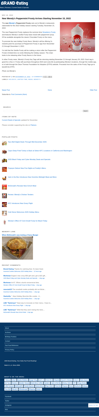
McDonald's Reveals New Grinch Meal (22, 186)
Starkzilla (7, 296)
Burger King (33, 380)
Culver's (76, 380)
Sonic (71, 386)
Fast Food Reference (11, 345)
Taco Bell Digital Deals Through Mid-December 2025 (27, 142)
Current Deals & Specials (20, 7)
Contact (7, 341)
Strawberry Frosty (48, 32)
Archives (8, 332)
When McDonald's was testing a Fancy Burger (20, 235)
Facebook (8, 396)
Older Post (93, 90)
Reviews (8, 7)
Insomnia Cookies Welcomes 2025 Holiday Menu (18, 271)
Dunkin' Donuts (24, 383)
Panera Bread (39, 386)
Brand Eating (8, 269)
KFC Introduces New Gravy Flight (20, 203)
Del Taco (7, 383)
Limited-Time (22, 79)
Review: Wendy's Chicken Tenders (20, 195)
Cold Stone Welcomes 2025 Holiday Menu (23, 212)
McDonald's (19, 386)
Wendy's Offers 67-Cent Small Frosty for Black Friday (27, 221)
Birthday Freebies (10, 336)
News (2, 7)
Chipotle (56, 380)
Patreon (33, 125)
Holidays (12, 79)
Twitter (7, 401)
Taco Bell (8, 389)
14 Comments (37, 76)
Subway (85, 386)
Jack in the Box (56, 383)
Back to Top (93, 405)
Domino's (15, 383)
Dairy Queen (84, 380)
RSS (6, 409)
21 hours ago (37, 271)
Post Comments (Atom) (19, 94)
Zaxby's (39, 389)
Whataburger (23, 389)
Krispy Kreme (81, 383)
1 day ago (42, 278)
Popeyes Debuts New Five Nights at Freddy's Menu (27, 168)
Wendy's (12, 23)
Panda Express (29, 386)
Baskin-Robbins (22, 380)
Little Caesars (9, 386)
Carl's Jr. (41, 380)
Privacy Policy (9, 349)
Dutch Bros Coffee (37, 383)
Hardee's (47, 383)
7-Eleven (7, 380)
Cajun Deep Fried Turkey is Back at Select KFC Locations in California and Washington (40, 151)
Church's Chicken (66, 380)
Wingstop (32, 389)
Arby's (14, 380)
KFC (74, 383)
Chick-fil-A (49, 380)
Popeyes (65, 386)
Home (50, 90)
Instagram (8, 405)
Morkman (7, 276)
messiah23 (7, 289)
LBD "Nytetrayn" (10, 303)
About (7, 328)
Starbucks (78, 386)
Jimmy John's (67, 383)
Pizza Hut (58, 386)
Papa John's (49, 386)
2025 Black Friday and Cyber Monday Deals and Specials (29, 159)
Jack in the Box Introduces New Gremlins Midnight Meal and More (32, 177)
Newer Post (6, 90)
